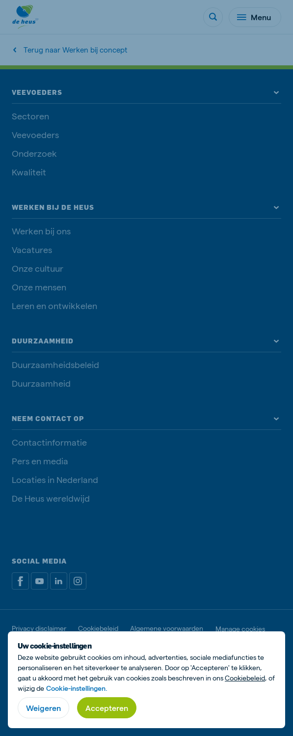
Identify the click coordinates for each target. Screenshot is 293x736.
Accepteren (106, 707)
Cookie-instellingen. (76, 688)
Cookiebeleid (245, 678)
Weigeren (43, 707)
